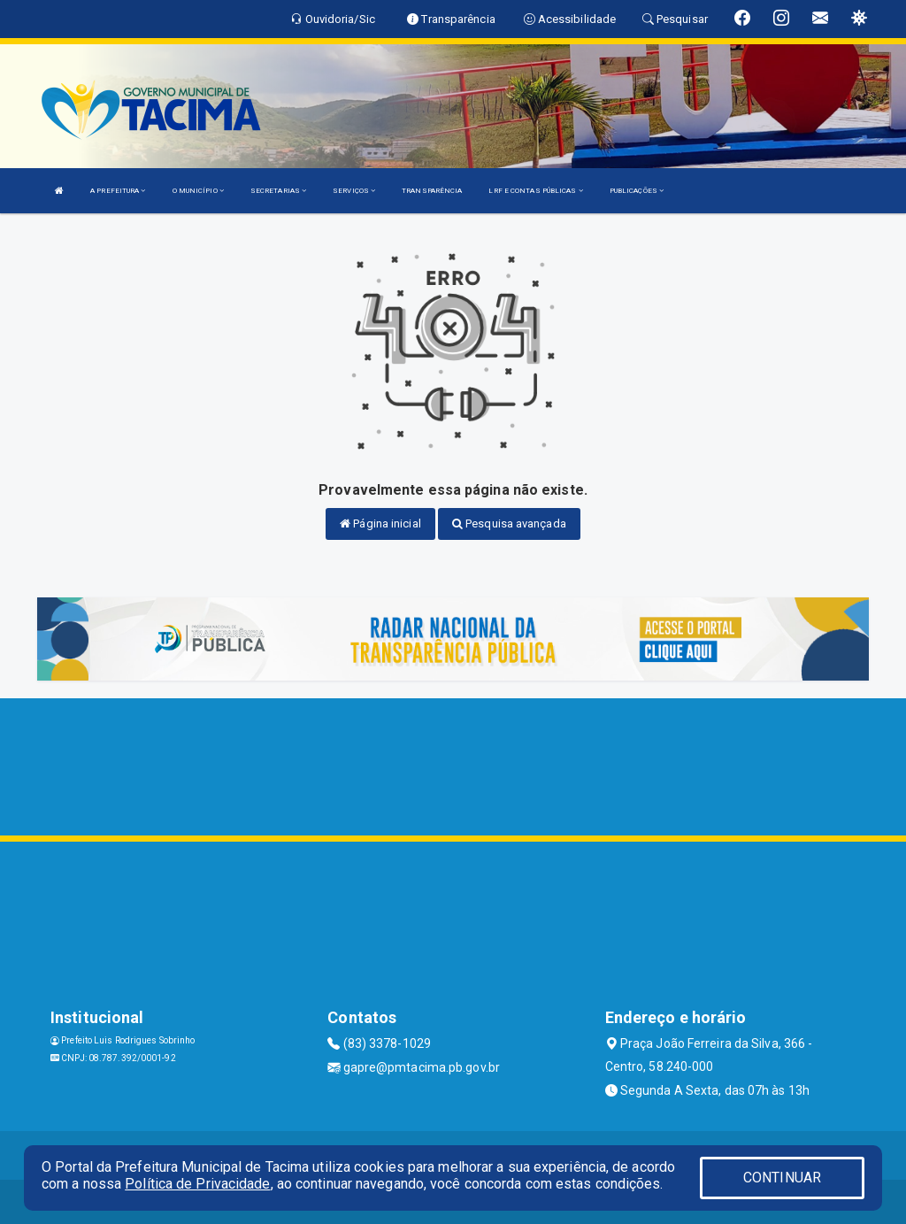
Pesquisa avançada (509, 523)
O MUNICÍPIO (198, 191)
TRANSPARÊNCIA (432, 191)
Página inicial (380, 523)
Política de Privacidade (197, 1183)
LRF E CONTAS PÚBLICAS (535, 191)
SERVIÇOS (354, 191)
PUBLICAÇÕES (637, 191)
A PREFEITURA (117, 191)
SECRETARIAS (278, 191)
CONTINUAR (782, 1177)
